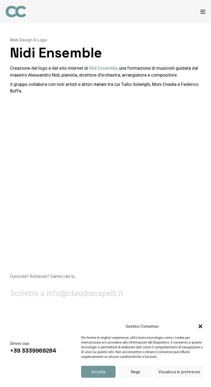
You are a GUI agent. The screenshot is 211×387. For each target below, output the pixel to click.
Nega (135, 372)
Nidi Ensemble (103, 68)
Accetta (98, 372)
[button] (200, 326)
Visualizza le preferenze (179, 372)
